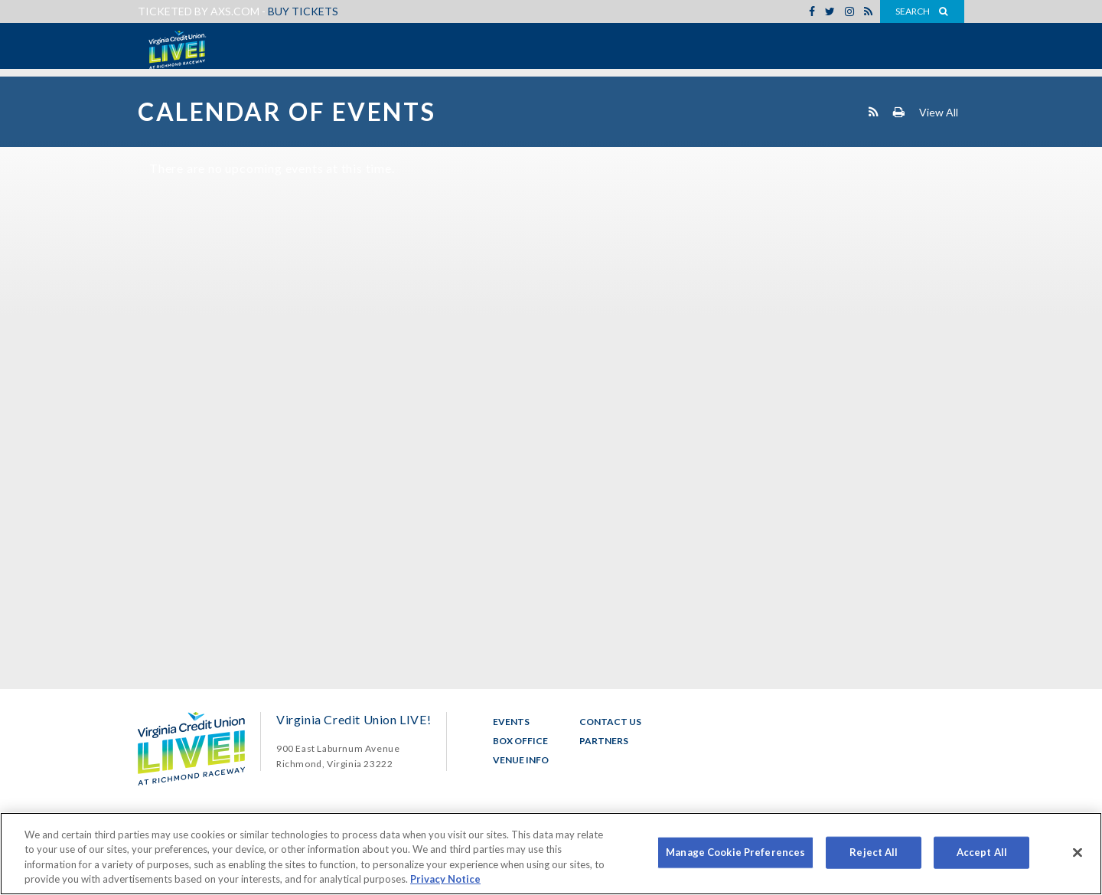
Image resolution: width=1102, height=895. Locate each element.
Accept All (982, 852)
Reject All (873, 852)
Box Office (520, 740)
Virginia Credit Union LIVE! (176, 50)
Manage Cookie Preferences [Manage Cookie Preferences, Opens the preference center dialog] (735, 852)
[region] (551, 853)
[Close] (1077, 852)
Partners (603, 740)
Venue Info (521, 760)
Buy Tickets (303, 11)
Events (511, 721)
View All (938, 111)
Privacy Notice (445, 879)
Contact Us (610, 721)
